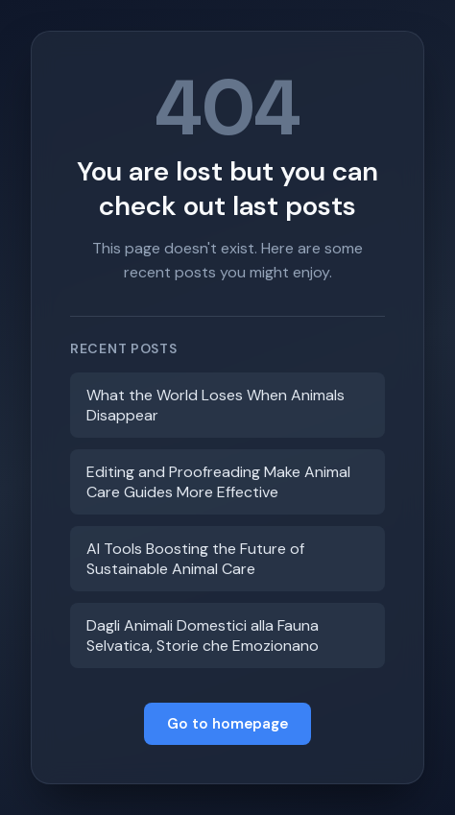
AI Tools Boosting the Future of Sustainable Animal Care (195, 559)
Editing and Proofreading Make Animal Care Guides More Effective (218, 482)
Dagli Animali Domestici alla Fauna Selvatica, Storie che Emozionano (202, 635)
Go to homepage (227, 723)
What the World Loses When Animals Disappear (215, 405)
